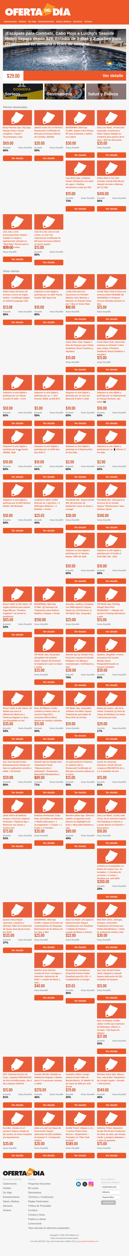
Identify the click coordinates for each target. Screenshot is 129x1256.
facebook (78, 1184)
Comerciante (35, 1223)
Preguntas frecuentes (39, 1183)
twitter (84, 1184)
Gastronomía (10, 21)
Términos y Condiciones (40, 1197)
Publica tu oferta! (37, 1219)
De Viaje (32, 21)
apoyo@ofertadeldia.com (88, 1241)
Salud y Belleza (63, 21)
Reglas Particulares (38, 1201)
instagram (91, 1184)
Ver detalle (113, 75)
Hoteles (22, 21)
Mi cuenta (33, 1188)
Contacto (33, 1210)
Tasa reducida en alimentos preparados (48, 1228)
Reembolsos (34, 1192)
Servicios (77, 21)
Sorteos (88, 21)
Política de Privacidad (39, 1206)
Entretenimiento (46, 21)
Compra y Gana (36, 1214)
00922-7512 (71, 1241)
